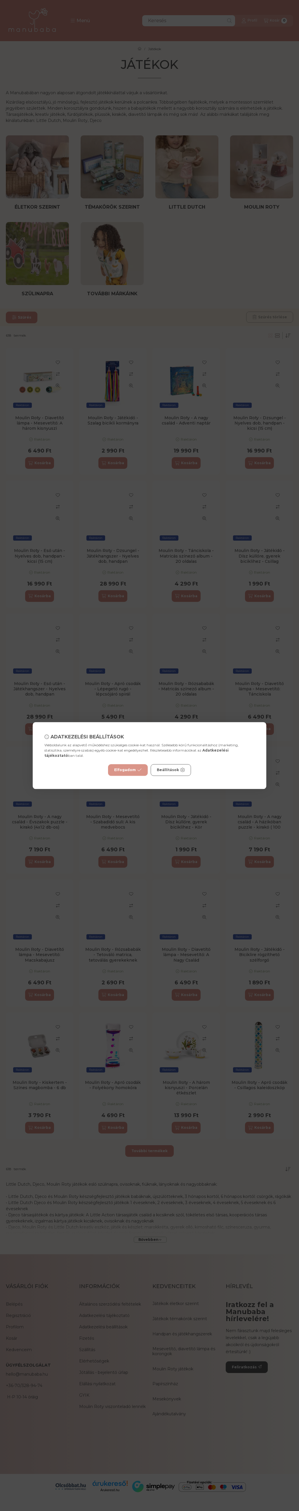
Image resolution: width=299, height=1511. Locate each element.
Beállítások (171, 770)
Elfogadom (128, 770)
